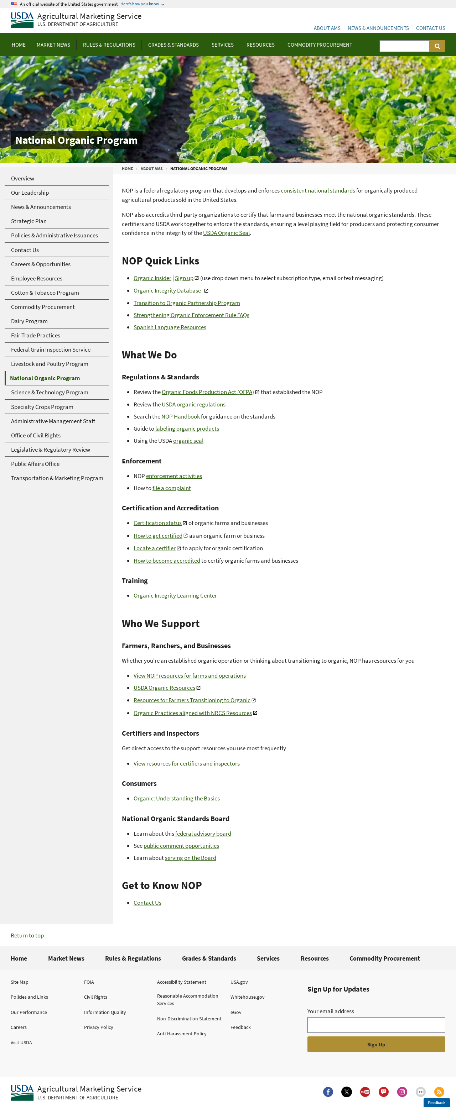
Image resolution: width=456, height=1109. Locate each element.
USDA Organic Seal (226, 233)
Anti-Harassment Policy (182, 1033)
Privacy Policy (98, 1027)
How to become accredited (167, 560)
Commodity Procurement (384, 958)
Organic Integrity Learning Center (175, 595)
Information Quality (105, 1012)
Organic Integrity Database (168, 290)
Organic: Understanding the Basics (177, 798)
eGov (236, 1012)
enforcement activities (174, 476)
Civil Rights (95, 997)
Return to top (27, 935)
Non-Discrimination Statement (189, 1018)
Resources (315, 958)
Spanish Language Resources (170, 327)
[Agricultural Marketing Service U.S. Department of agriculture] (76, 20)
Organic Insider (152, 278)
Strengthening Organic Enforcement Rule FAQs (191, 315)
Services (268, 958)
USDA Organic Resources (164, 688)
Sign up (184, 278)
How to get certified (158, 536)
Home (127, 168)
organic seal (188, 441)
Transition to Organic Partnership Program (187, 303)
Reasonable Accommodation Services (187, 999)
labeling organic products (186, 428)
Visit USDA (21, 1042)
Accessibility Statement (181, 982)
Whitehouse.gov (247, 997)
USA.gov (239, 982)
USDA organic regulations (194, 404)
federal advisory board (203, 833)
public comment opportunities (181, 846)
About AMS (327, 28)
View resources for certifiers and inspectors (187, 763)
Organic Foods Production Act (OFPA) (208, 392)
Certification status (158, 523)
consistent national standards (318, 190)
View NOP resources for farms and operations (190, 675)
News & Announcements (378, 28)
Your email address (330, 1011)
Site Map (19, 982)
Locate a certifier (155, 548)
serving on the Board (190, 858)
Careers (19, 1027)
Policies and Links (29, 997)
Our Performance (29, 1012)
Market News (66, 958)
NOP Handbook (180, 416)
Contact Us (430, 28)
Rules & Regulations (133, 958)
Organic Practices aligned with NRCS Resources (193, 713)
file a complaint (171, 488)
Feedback (240, 1027)
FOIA (89, 982)
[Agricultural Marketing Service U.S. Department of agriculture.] (76, 1093)
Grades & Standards (209, 958)
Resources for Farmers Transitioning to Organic (192, 700)
